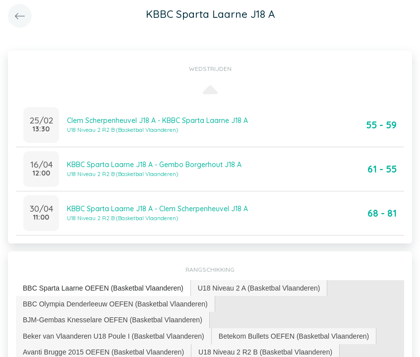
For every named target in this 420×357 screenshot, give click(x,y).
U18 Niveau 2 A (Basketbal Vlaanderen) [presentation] (259, 288)
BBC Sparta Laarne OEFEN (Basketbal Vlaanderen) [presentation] (103, 288)
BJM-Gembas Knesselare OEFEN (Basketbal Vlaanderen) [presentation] (112, 320)
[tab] (103, 288)
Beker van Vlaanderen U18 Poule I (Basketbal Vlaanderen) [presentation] (113, 336)
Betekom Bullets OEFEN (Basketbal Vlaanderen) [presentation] (294, 336)
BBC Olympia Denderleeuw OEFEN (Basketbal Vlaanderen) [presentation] (115, 304)
